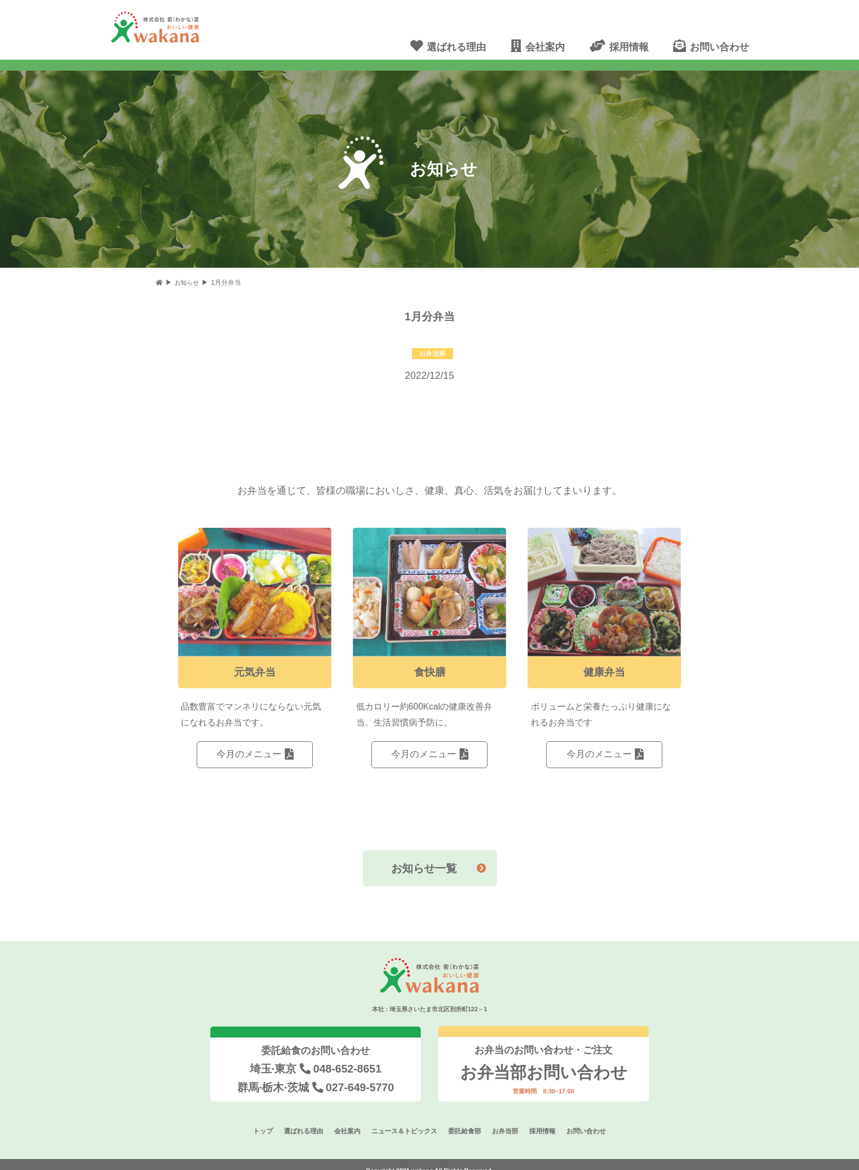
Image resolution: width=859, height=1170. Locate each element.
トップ (252, 1119)
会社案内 (342, 1119)
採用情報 (549, 1119)
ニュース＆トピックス (402, 1119)
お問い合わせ (596, 1119)
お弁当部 (510, 1119)
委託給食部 (467, 1119)
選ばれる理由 (295, 1119)
